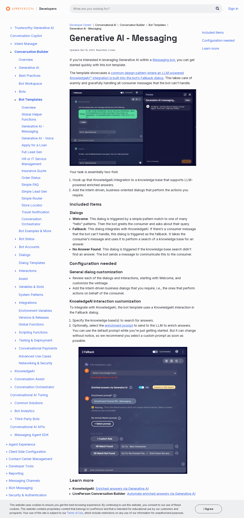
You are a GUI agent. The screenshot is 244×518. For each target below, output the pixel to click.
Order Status (31, 184)
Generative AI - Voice (37, 144)
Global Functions (31, 330)
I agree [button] (208, 509)
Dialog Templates (32, 269)
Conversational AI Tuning (29, 401)
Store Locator (32, 211)
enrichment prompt (119, 325)
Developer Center (80, 24)
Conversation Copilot (26, 42)
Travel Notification (35, 218)
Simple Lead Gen (34, 198)
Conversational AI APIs (27, 433)
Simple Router (32, 204)
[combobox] (146, 8)
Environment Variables (35, 317)
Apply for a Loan (34, 151)
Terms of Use (75, 512)
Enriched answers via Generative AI (122, 488)
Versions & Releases (34, 324)
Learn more (210, 48)
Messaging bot (163, 60)
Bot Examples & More (35, 237)
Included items (213, 32)
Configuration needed (218, 40)
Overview (26, 66)
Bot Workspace (30, 90)
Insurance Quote (34, 177)
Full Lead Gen (32, 158)
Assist (23, 285)
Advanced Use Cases (35, 362)
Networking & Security (35, 369)
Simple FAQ (30, 191)
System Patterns (31, 301)
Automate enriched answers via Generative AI (161, 494)
